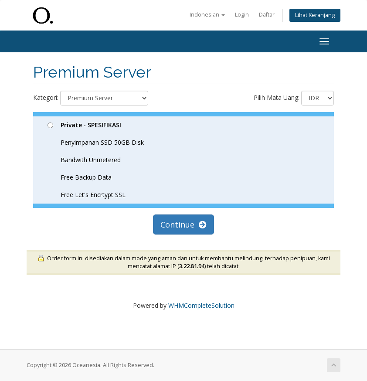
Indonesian (207, 14)
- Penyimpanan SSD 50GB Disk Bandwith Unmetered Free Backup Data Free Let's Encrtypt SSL (96, 160)
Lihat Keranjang (315, 15)
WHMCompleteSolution (201, 305)
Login (242, 14)
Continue (183, 224)
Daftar (267, 14)
